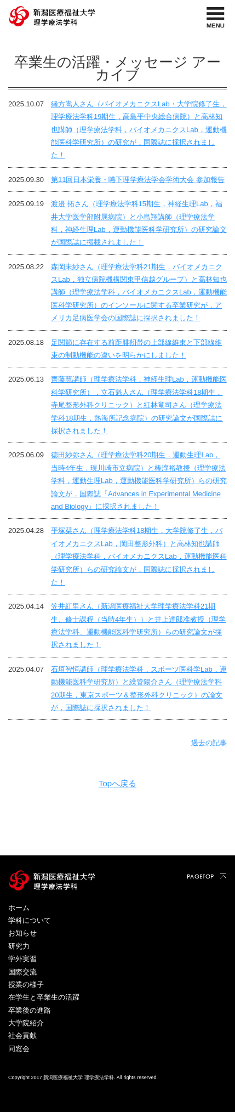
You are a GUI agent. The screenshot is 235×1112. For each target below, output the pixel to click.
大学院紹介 (26, 1023)
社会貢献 (22, 1035)
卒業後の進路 (29, 1010)
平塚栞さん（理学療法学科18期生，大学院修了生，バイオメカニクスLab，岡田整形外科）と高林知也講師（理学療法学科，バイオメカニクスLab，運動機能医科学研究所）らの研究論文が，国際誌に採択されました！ (139, 556)
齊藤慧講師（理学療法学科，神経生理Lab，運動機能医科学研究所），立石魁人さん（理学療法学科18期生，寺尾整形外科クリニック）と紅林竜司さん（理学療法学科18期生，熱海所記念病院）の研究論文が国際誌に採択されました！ (139, 405)
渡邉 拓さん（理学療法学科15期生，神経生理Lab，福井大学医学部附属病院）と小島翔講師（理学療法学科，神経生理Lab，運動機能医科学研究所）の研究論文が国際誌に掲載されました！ (139, 223)
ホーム (19, 908)
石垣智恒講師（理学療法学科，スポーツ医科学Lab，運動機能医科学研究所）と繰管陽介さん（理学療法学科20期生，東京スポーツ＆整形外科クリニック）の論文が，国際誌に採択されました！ (139, 688)
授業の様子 (26, 984)
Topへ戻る (117, 783)
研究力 (19, 946)
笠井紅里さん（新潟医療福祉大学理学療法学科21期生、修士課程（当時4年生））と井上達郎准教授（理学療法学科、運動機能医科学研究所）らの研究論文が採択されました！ (138, 625)
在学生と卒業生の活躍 (43, 997)
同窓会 (19, 1049)
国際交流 (22, 972)
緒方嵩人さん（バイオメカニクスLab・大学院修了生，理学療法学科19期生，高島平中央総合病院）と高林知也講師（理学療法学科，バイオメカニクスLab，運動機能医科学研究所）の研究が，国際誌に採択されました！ (139, 130)
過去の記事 (209, 743)
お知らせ (22, 933)
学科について (29, 920)
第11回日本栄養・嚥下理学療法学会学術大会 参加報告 (138, 179)
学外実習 (22, 959)
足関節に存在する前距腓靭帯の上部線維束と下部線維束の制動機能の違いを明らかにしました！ (136, 348)
